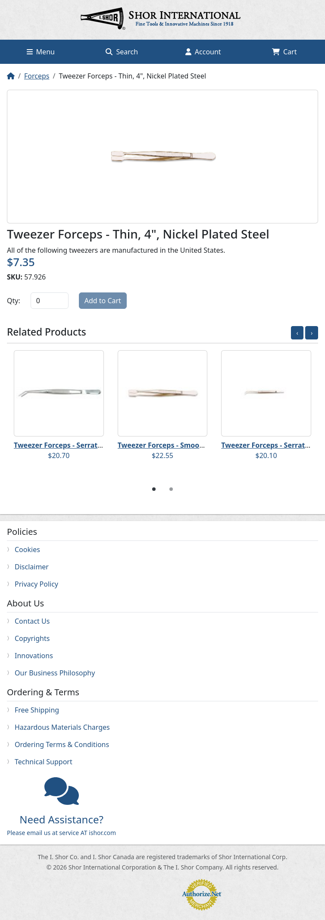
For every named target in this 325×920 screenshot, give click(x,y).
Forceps (36, 76)
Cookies (27, 549)
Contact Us (32, 621)
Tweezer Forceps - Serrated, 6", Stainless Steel (92, 445)
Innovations (34, 655)
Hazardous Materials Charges (62, 727)
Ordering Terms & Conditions (62, 744)
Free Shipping (37, 710)
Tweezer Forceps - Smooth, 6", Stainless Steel (194, 445)
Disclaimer (32, 566)
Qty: (13, 300)
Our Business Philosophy (55, 673)
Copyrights (32, 638)
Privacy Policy (36, 584)
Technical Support (43, 761)
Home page (162, 20)
